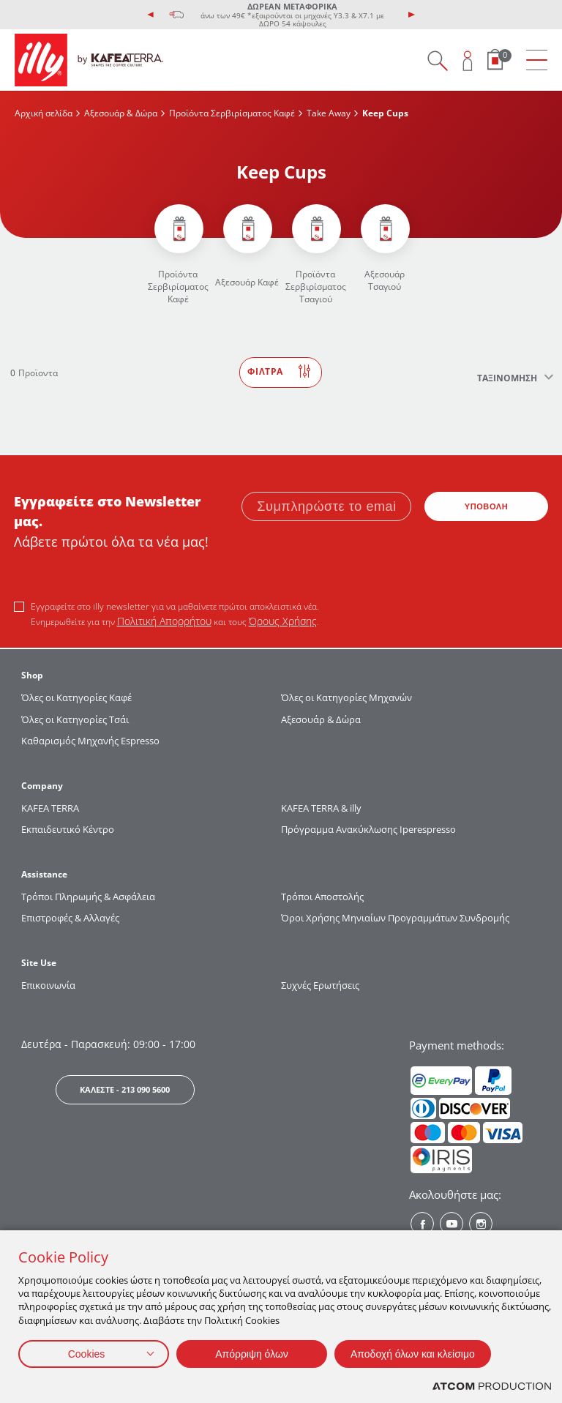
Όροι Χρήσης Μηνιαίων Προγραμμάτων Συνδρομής (396, 917)
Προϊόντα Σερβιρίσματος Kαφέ (232, 113)
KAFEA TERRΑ (50, 808)
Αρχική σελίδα (43, 113)
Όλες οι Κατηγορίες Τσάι (75, 719)
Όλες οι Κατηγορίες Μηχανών (346, 697)
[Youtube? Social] (451, 1223)
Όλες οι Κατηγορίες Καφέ (76, 697)
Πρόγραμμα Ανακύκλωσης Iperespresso (368, 829)
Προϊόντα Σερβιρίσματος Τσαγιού (315, 286)
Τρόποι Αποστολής (322, 896)
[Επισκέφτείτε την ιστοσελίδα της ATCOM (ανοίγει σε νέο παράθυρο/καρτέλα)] (491, 1386)
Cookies (86, 1354)
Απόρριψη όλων (251, 1354)
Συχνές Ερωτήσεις (320, 985)
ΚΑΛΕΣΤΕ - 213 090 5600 (125, 1089)
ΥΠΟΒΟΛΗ (487, 506)
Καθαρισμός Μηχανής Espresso (90, 740)
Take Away (329, 113)
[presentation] (150, 14)
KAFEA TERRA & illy (321, 808)
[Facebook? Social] (422, 1223)
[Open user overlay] (468, 60)
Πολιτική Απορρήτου (164, 621)
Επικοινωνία (48, 985)
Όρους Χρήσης (283, 621)
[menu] (536, 60)
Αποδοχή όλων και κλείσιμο (413, 1354)
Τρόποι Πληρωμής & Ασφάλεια (88, 896)
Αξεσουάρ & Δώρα (120, 113)
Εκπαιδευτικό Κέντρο (67, 829)
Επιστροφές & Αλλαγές (70, 917)
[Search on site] (437, 60)
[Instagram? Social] (480, 1223)
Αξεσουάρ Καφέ (247, 282)
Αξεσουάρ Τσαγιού (384, 280)
